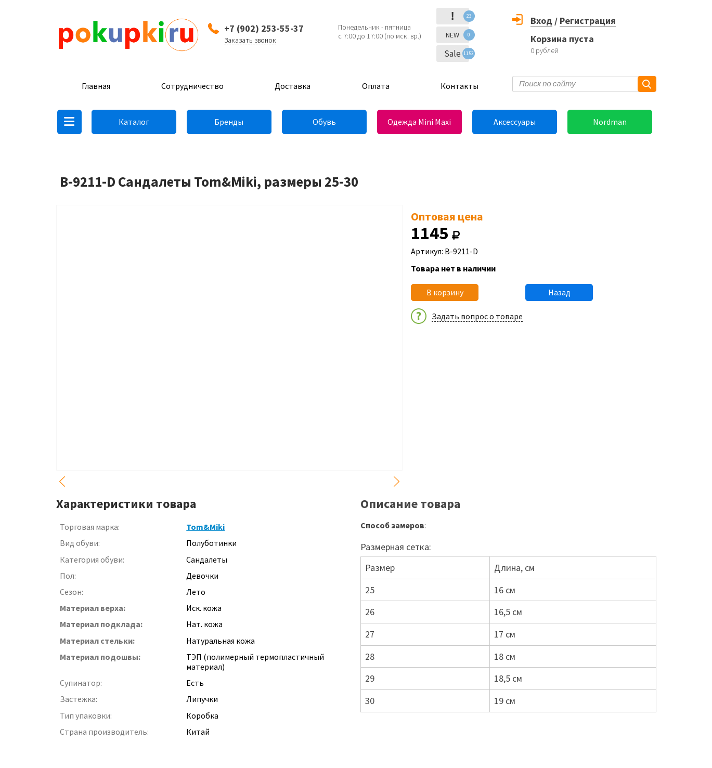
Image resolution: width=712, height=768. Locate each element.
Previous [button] (62, 481)
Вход (541, 21)
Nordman (610, 121)
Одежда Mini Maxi (419, 121)
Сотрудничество (192, 86)
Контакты (459, 86)
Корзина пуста (562, 39)
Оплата (376, 86)
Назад (559, 292)
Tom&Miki (205, 527)
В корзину (444, 292)
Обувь (324, 121)
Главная (96, 86)
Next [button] (396, 481)
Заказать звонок (250, 40)
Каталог (134, 121)
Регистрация (588, 21)
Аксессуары (515, 121)
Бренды (228, 121)
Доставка (292, 86)
